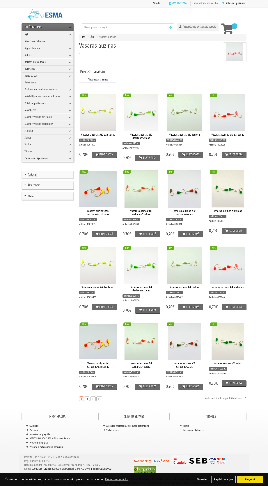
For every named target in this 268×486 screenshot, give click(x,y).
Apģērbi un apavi (33, 48)
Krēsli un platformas (35, 103)
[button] (198, 27)
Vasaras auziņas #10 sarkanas (227, 135)
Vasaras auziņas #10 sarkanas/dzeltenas (98, 212)
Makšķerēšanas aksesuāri (38, 117)
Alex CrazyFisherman (35, 41)
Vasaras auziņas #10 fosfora (184, 135)
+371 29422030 (179, 3)
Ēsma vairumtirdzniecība (205, 3)
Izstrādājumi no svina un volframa (42, 96)
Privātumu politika (38, 442)
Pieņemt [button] (250, 479)
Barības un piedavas (35, 62)
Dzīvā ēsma (30, 82)
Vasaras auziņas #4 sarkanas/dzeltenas (98, 365)
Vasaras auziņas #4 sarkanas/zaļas (184, 365)
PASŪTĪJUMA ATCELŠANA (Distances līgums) (50, 438)
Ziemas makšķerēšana (36, 158)
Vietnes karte (113, 430)
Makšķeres (30, 110)
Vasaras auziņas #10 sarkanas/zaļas (184, 212)
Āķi (26, 34)
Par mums (34, 430)
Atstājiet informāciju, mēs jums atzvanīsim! (127, 425)
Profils (186, 425)
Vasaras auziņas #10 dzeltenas (98, 135)
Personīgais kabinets (193, 430)
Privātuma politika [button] (116, 479)
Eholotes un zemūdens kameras (41, 89)
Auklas (27, 55)
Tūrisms (28, 151)
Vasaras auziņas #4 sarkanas (228, 287)
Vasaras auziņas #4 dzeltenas (97, 287)
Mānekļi (28, 130)
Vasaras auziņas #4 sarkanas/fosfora (141, 365)
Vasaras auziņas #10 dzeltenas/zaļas (141, 136)
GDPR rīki (33, 425)
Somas (27, 137)
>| (99, 398)
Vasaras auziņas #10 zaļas (228, 211)
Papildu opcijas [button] (223, 479)
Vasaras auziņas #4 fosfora (184, 287)
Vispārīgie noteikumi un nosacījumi (46, 447)
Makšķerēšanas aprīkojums (38, 123)
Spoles (27, 144)
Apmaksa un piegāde (39, 434)
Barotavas (29, 68)
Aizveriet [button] (201, 479)
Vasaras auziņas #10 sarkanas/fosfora (141, 212)
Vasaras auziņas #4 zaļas (228, 363)
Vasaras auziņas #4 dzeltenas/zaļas (141, 288)
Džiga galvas (31, 75)
